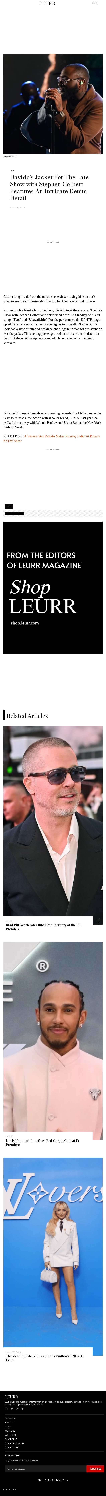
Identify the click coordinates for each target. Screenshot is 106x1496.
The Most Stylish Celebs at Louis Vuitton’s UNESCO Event (45, 1358)
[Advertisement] (53, 30)
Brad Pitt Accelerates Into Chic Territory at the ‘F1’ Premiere (43, 927)
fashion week (14, 1352)
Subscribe (95, 1469)
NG (12, 170)
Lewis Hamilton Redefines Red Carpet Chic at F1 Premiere (42, 1142)
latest (10, 921)
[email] (45, 1468)
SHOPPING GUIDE (14, 513)
